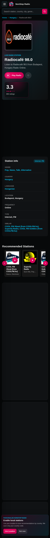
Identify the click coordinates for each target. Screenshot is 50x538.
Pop (7, 170)
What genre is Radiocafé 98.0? (23, 434)
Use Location (10, 531)
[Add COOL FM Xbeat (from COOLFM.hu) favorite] (9, 254)
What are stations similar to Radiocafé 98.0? (21, 442)
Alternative (26, 170)
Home (4, 18)
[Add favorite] (28, 75)
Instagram (31, 497)
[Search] (44, 11)
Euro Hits (27, 272)
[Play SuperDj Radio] (32, 260)
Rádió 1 (34, 396)
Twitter (20, 497)
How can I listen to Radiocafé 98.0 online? (24, 425)
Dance (8, 274)
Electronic (15, 274)
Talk (18, 170)
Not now (22, 531)
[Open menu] (4, 4)
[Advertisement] (25, 127)
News (12, 170)
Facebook (10, 497)
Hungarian (10, 189)
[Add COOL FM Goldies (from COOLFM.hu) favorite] (44, 254)
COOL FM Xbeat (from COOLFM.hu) (22, 226)
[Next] (45, 263)
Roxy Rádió (10, 396)
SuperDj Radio (12, 228)
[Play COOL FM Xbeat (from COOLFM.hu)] (15, 260)
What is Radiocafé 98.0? (20, 417)
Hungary (13, 18)
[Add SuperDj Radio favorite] (27, 254)
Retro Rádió (23, 396)
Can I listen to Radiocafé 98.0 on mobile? (23, 452)
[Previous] (4, 263)
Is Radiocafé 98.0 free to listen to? (25, 461)
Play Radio (13, 75)
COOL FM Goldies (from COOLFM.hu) (20, 391)
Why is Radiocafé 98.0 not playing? (25, 469)
